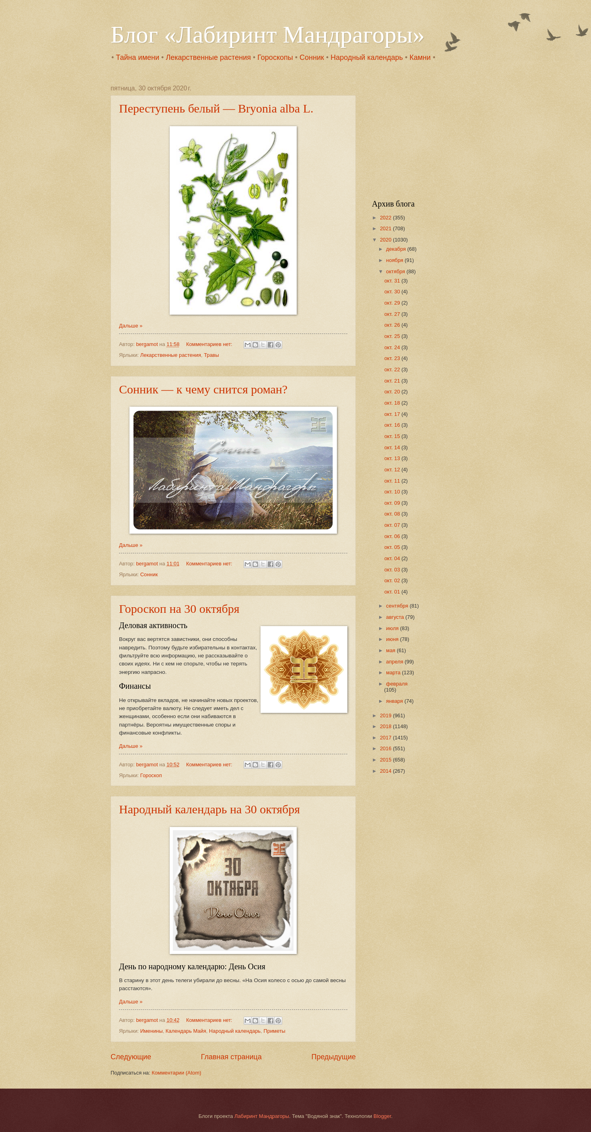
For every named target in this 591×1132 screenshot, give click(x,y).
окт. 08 (392, 514)
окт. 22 (392, 369)
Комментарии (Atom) (176, 1073)
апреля (395, 662)
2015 (386, 760)
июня (393, 639)
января (395, 701)
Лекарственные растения (208, 57)
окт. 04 (392, 558)
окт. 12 (392, 470)
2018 (386, 726)
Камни (420, 57)
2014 (386, 771)
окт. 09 (392, 503)
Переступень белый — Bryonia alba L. (216, 108)
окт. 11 (392, 481)
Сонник (312, 57)
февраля (396, 684)
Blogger (382, 1116)
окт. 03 (392, 570)
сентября (398, 606)
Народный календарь (366, 57)
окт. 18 (392, 403)
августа (395, 617)
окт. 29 (392, 303)
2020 (386, 240)
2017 (386, 738)
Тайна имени (137, 57)
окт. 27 (392, 314)
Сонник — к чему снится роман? (203, 389)
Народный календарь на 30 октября (209, 809)
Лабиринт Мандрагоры (261, 1116)
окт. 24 (392, 347)
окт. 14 (392, 447)
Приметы (274, 1031)
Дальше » (130, 326)
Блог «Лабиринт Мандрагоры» (268, 34)
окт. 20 (392, 392)
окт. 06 (392, 536)
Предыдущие (334, 1057)
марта (394, 672)
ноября (395, 260)
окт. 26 (392, 325)
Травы (211, 355)
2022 (386, 218)
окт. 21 (392, 381)
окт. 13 (392, 458)
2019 (386, 715)
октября (396, 271)
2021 (386, 228)
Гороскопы (275, 57)
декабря (396, 249)
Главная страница (231, 1057)
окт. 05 (392, 547)
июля (393, 628)
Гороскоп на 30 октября (179, 608)
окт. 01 (392, 592)
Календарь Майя (186, 1031)
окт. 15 (392, 436)
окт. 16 (392, 425)
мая (391, 650)
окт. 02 (392, 580)
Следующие (131, 1057)
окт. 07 (392, 525)
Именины (151, 1031)
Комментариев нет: (210, 344)
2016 (386, 748)
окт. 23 (392, 358)
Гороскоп (151, 775)
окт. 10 (392, 492)
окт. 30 (392, 292)
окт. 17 (392, 414)
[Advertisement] (422, 135)
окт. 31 (392, 281)
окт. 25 (392, 336)
